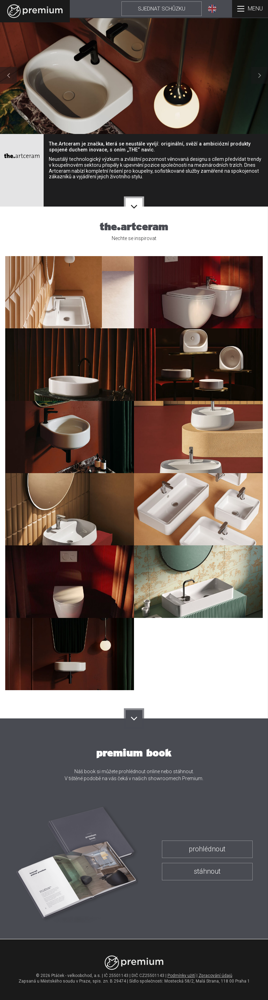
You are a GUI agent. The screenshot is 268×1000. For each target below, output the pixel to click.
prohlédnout (207, 849)
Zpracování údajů (215, 975)
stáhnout (207, 871)
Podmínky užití (181, 975)
